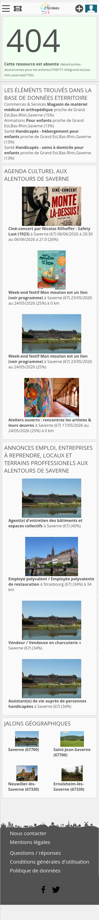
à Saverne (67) (49, 231)
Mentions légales (30, 842)
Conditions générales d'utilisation (49, 861)
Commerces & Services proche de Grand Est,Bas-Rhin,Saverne (45, 110)
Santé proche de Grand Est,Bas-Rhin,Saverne (47, 134)
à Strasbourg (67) (51, 581)
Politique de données (35, 870)
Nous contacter (28, 833)
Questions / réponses (35, 852)
